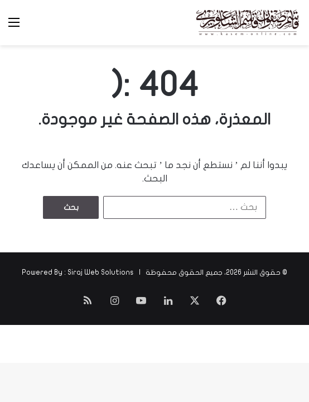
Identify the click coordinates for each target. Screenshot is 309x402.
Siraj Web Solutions (100, 272)
